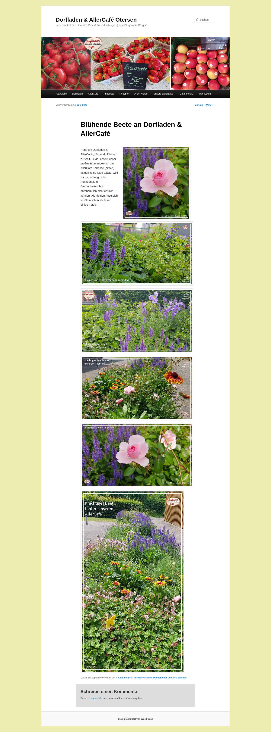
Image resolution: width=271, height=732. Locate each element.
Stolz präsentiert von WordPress (135, 719)
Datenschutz (186, 93)
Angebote (109, 93)
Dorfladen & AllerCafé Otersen (96, 20)
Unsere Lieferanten (164, 93)
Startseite (61, 93)
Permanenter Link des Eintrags (170, 677)
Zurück (197, 105)
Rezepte (124, 93)
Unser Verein (141, 93)
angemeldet (97, 698)
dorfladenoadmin (143, 677)
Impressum (205, 93)
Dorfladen (77, 93)
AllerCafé (93, 93)
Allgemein (123, 677)
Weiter (210, 105)
